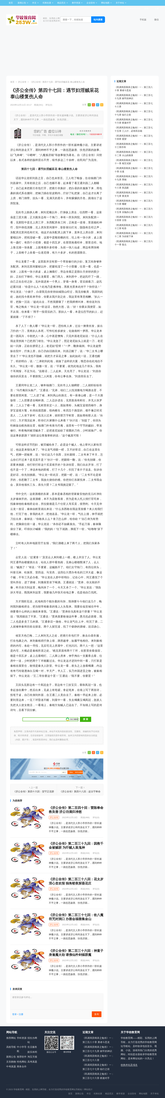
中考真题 (11, 1066)
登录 (14, 1014)
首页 (11, 3)
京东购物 (11, 1061)
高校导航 (11, 1047)
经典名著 (47, 3)
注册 (157, 8)
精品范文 (61, 3)
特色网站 (21, 1061)
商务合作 (21, 1066)
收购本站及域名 (129, 1065)
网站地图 (105, 3)
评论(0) (48, 105)
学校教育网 (18, 1089)
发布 (96, 1014)
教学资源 (76, 3)
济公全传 (22, 82)
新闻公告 (22, 3)
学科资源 (21, 1038)
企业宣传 (91, 3)
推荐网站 (11, 1038)
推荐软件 (21, 1056)
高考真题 (32, 1061)
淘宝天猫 (32, 1056)
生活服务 (32, 1047)
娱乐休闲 (32, 1052)
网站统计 (88, 1089)
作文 (34, 3)
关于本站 (120, 3)
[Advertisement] (82, 51)
